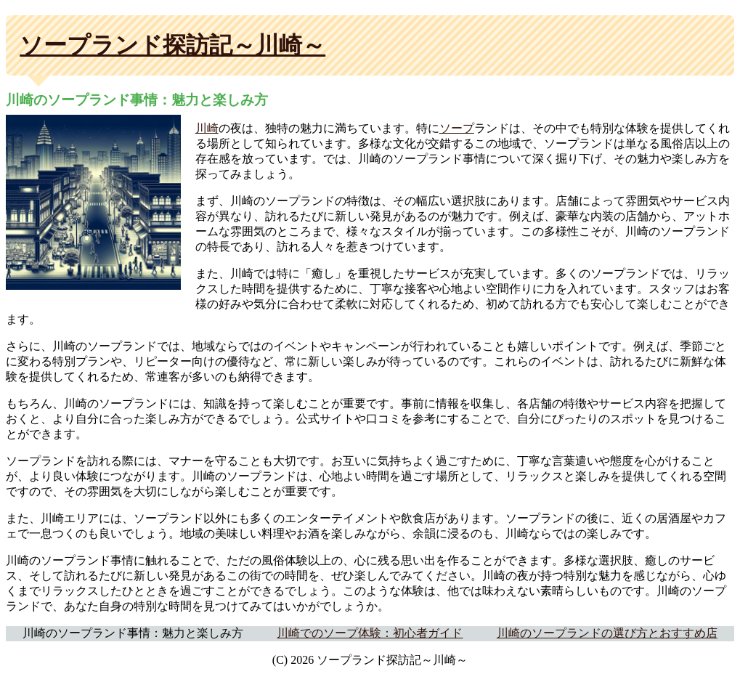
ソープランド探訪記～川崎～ (172, 45)
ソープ (456, 128)
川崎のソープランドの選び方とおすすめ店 (607, 633)
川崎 (207, 128)
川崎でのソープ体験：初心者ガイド (370, 633)
